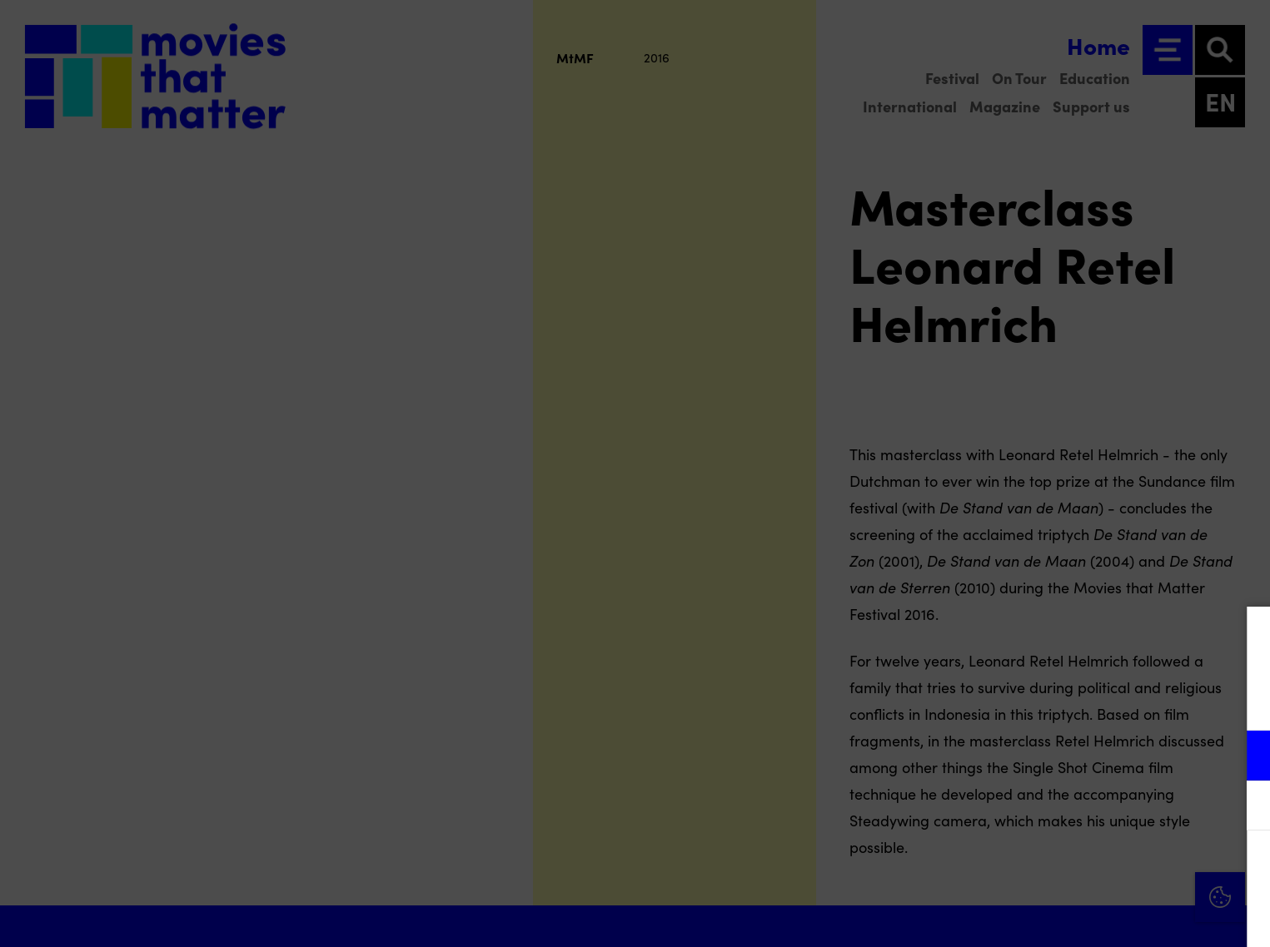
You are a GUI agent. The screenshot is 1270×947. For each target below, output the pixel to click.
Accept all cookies (1128, 867)
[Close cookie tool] (1244, 636)
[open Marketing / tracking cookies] (1243, 807)
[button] (1112, 755)
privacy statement (1062, 701)
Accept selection (1128, 916)
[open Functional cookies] (1243, 757)
